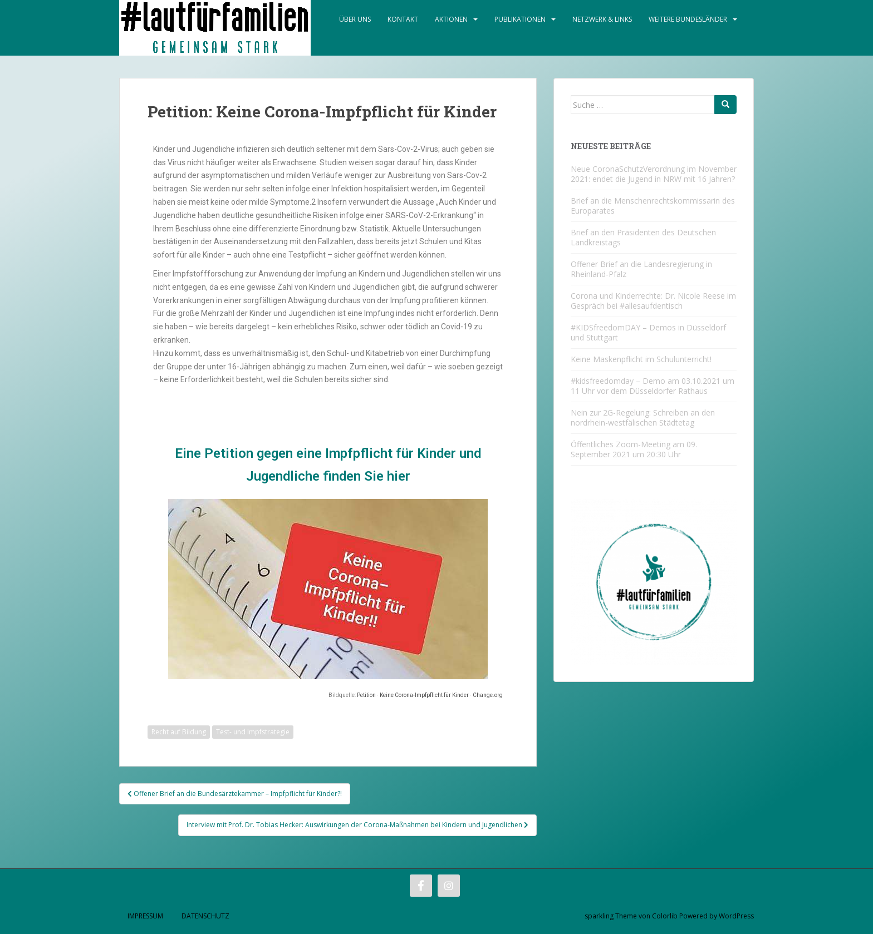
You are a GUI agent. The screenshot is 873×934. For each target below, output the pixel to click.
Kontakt (403, 19)
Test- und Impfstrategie (253, 732)
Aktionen (451, 19)
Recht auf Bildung (178, 732)
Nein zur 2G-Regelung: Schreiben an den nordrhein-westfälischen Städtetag (643, 417)
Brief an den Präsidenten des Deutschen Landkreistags (643, 237)
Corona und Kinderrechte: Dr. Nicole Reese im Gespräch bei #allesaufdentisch (653, 300)
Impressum (145, 916)
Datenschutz (205, 916)
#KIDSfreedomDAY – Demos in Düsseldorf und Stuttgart (648, 332)
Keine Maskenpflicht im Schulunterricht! (641, 359)
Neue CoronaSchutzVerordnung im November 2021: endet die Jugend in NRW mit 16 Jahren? (654, 174)
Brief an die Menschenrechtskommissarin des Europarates (653, 205)
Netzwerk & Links (602, 19)
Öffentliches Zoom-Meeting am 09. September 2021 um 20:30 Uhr (634, 449)
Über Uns (355, 19)
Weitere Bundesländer (688, 19)
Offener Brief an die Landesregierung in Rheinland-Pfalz (641, 269)
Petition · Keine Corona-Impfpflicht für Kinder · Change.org (430, 695)
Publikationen (520, 19)
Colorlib (665, 916)
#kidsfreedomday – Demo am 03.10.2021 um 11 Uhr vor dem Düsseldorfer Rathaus (652, 385)
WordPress (736, 916)
